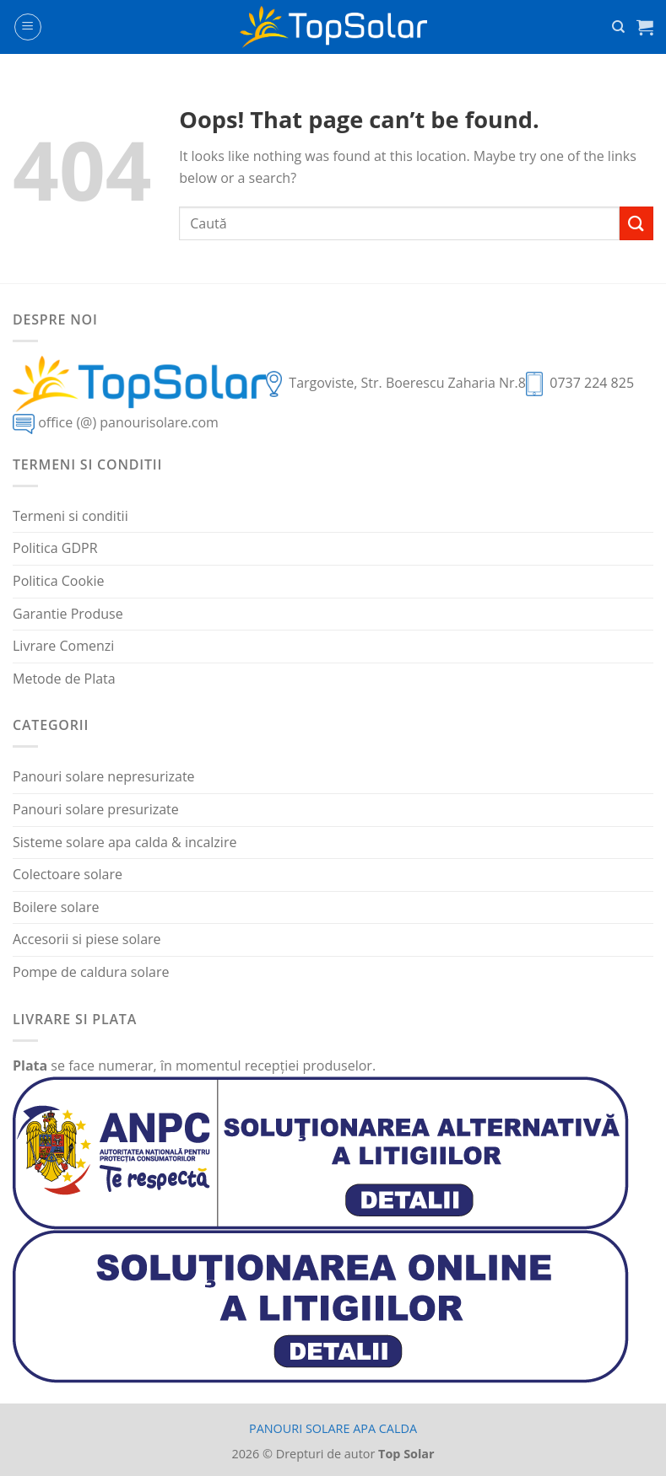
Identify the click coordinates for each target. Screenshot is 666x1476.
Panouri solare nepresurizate (104, 776)
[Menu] (27, 26)
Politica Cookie (59, 581)
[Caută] (618, 27)
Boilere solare (56, 907)
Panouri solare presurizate (96, 809)
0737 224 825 (592, 382)
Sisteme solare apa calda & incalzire (124, 842)
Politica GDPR (55, 548)
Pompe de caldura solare (91, 972)
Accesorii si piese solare (87, 939)
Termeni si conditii (70, 516)
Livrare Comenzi (63, 645)
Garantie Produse (68, 613)
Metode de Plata (64, 678)
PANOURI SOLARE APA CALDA (333, 1428)
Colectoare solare (67, 874)
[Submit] (636, 223)
